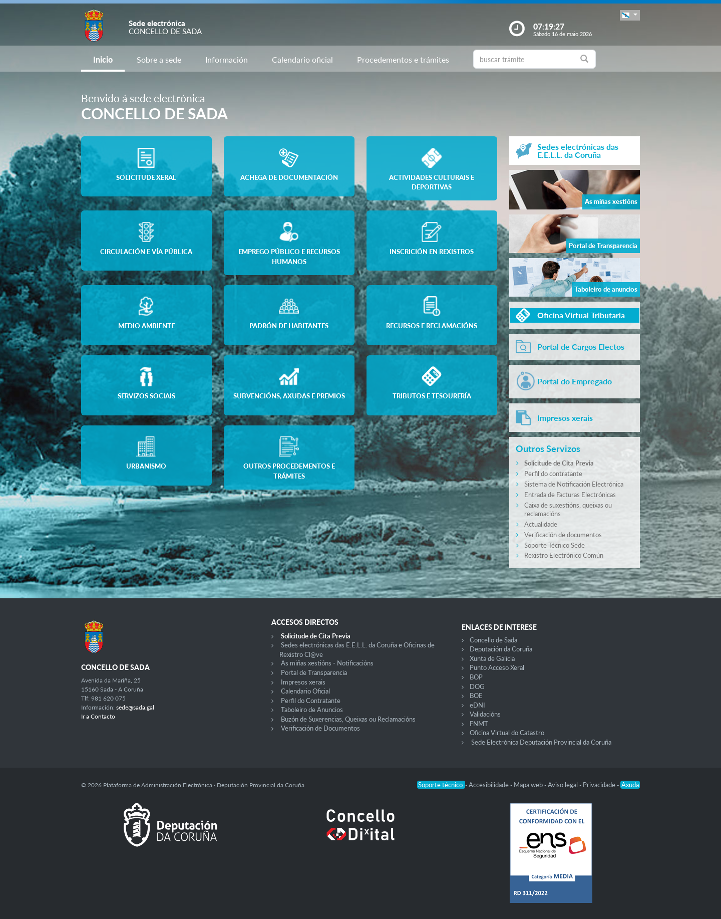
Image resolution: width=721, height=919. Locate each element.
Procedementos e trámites (403, 59)
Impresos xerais (303, 682)
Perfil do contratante (553, 474)
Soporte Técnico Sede (554, 545)
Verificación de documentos (563, 535)
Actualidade (540, 524)
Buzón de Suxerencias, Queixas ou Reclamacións (348, 719)
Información (226, 59)
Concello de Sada (493, 640)
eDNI (477, 705)
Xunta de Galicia (492, 658)
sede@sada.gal (135, 707)
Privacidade (600, 785)
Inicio (103, 59)
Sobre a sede (159, 59)
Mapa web (529, 785)
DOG (477, 686)
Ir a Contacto (98, 716)
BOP (476, 677)
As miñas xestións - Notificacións (327, 663)
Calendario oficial (302, 59)
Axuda (630, 785)
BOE (476, 696)
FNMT (479, 724)
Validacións (485, 714)
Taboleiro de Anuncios (312, 710)
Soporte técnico (441, 785)
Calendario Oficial (305, 691)
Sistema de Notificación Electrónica (573, 484)
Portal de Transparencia (314, 672)
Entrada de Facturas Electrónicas (570, 495)
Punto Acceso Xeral (497, 667)
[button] (630, 15)
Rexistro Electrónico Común (563, 555)
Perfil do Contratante (310, 701)
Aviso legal (563, 785)
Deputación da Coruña (501, 649)
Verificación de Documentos (320, 728)
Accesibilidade (489, 785)
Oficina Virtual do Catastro (507, 733)
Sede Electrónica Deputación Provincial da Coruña (541, 742)
